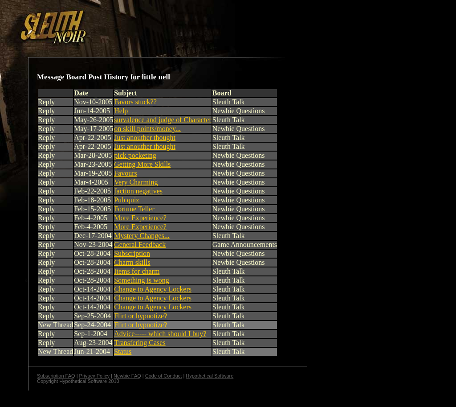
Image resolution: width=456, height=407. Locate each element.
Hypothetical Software (209, 375)
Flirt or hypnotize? (140, 316)
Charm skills (132, 262)
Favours (125, 173)
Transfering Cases (139, 342)
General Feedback (140, 244)
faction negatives (138, 191)
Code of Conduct (163, 375)
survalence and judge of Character (163, 119)
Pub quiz (126, 200)
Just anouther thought (144, 137)
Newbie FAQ (127, 375)
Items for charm (136, 271)
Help (121, 111)
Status (122, 351)
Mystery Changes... (141, 235)
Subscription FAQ (56, 375)
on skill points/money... (147, 128)
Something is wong (141, 280)
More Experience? (140, 218)
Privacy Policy (94, 375)
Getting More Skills (142, 164)
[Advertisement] (154, 23)
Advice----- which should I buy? (160, 333)
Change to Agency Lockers (152, 289)
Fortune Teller (134, 209)
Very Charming (136, 182)
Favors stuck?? (135, 102)
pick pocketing (135, 155)
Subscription (132, 253)
